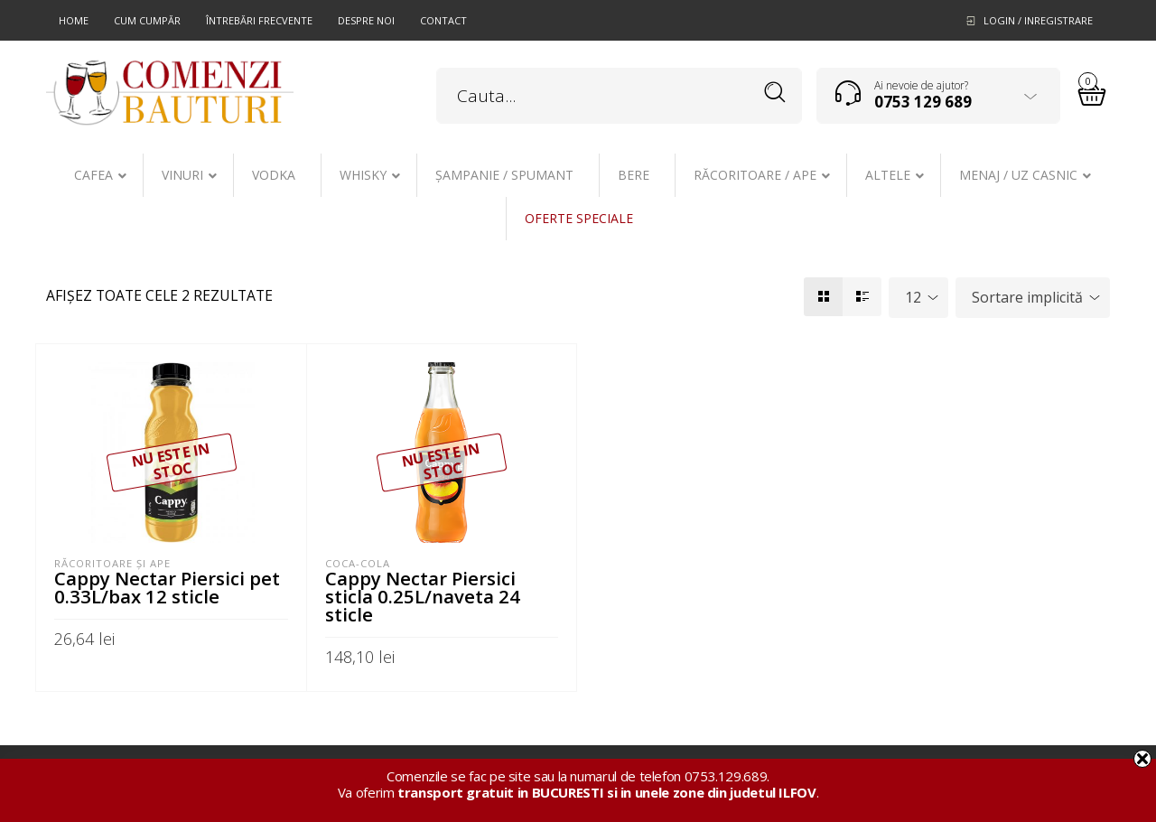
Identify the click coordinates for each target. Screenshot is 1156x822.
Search (775, 92)
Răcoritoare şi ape (112, 563)
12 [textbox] (913, 297)
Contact (443, 20)
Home (74, 20)
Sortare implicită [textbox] (1027, 297)
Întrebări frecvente (259, 20)
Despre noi (366, 20)
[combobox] (918, 297)
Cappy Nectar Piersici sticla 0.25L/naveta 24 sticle (422, 596)
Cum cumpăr (147, 20)
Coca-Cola (357, 563)
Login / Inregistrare (1038, 20)
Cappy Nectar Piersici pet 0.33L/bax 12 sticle (167, 587)
